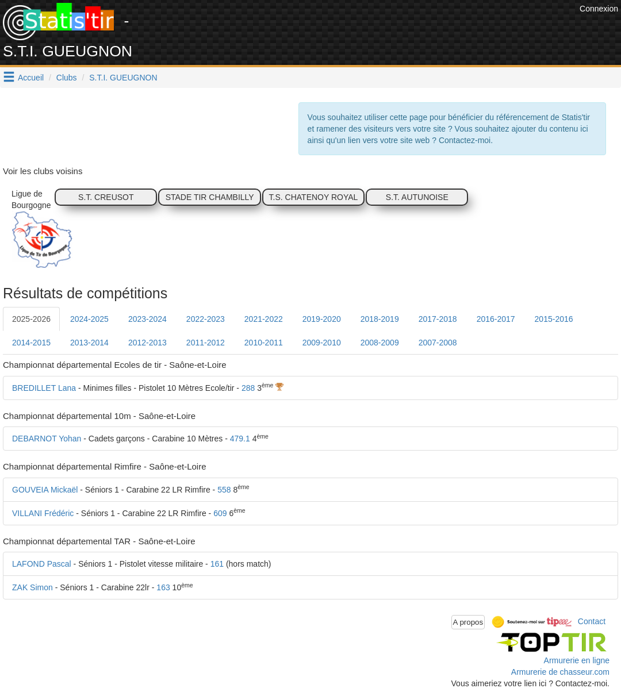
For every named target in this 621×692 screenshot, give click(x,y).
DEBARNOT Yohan (46, 438)
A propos (468, 622)
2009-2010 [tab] (321, 342)
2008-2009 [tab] (380, 342)
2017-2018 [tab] (438, 319)
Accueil (31, 77)
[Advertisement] (367, 29)
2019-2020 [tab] (321, 319)
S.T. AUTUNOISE (417, 197)
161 (217, 563)
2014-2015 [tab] (31, 342)
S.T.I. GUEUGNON (123, 77)
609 (220, 513)
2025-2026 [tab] (31, 319)
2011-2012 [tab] (205, 342)
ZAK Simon (32, 587)
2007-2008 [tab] (438, 342)
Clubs (66, 77)
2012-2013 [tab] (147, 342)
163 (163, 587)
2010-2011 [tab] (263, 342)
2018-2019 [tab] (380, 319)
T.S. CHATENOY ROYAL (313, 197)
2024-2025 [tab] (89, 319)
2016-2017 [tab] (496, 319)
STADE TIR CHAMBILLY (210, 197)
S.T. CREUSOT (105, 197)
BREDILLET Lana (44, 388)
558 (224, 489)
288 (248, 388)
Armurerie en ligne (577, 660)
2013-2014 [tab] (89, 342)
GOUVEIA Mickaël (45, 489)
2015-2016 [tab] (554, 319)
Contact (591, 621)
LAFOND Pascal (41, 563)
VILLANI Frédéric (43, 513)
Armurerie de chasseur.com (560, 671)
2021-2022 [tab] (263, 319)
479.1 (240, 438)
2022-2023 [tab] (205, 319)
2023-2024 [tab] (147, 319)
